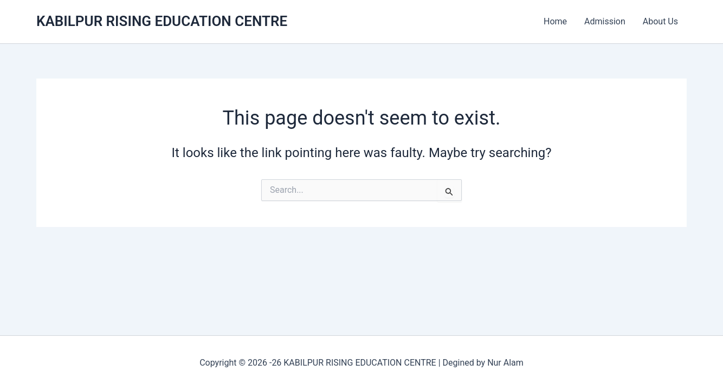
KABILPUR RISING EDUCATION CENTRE (161, 21)
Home (555, 21)
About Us (660, 21)
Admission (604, 21)
